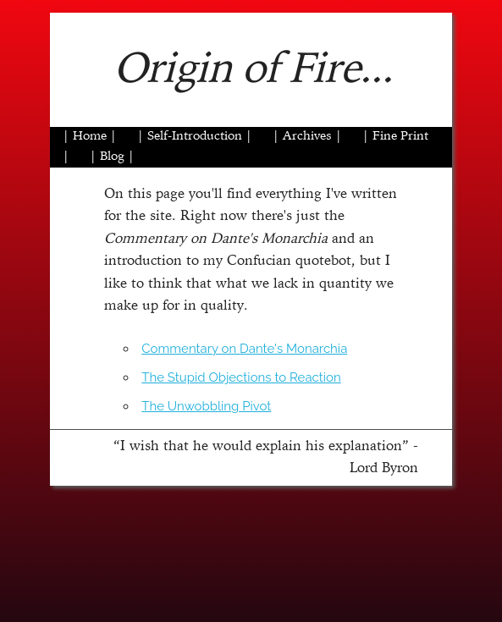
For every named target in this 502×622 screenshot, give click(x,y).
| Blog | (112, 157)
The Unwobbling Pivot (206, 406)
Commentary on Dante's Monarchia (244, 348)
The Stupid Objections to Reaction (240, 377)
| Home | (90, 136)
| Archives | (307, 136)
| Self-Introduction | (194, 136)
